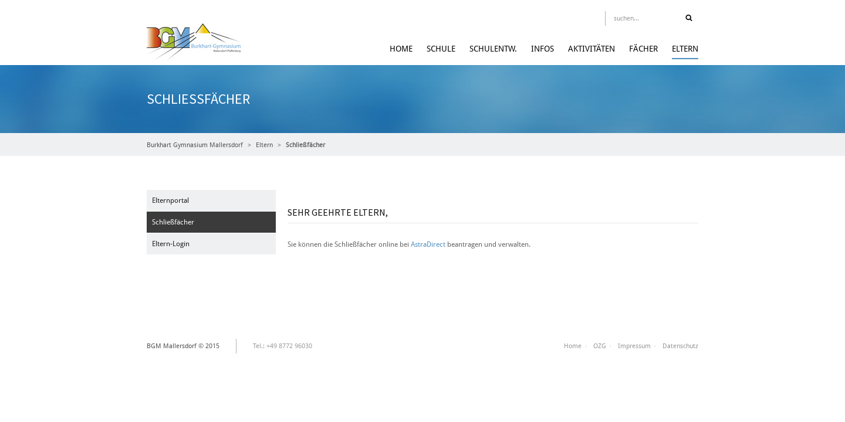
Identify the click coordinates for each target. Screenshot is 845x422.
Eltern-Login (171, 244)
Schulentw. (493, 48)
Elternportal (170, 200)
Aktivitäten (591, 48)
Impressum (634, 346)
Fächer (643, 48)
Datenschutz (680, 346)
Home (401, 48)
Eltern (685, 48)
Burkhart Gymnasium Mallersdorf (195, 145)
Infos (542, 48)
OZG (599, 346)
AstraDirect (428, 244)
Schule (441, 48)
